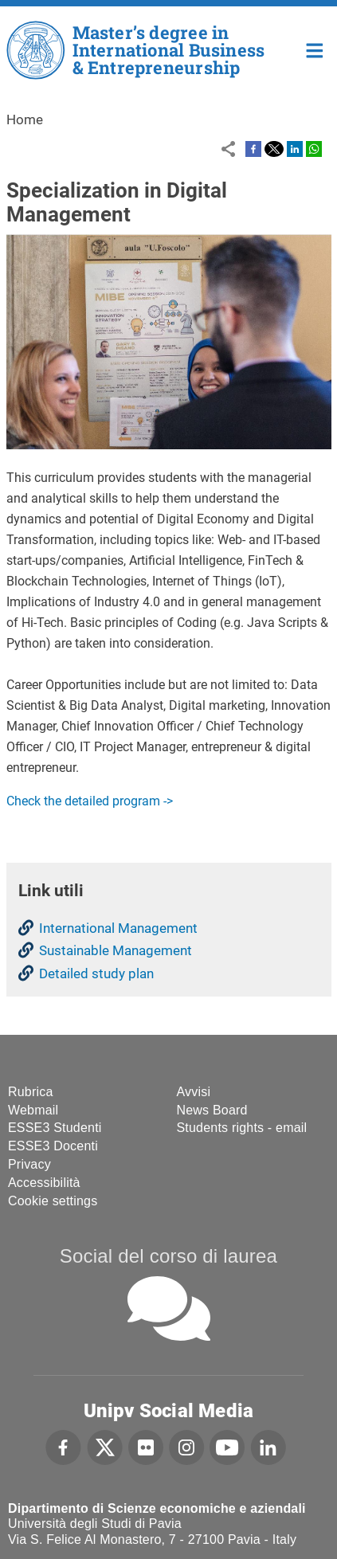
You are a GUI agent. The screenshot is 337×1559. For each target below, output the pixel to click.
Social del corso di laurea (168, 1256)
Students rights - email (242, 1127)
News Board (212, 1110)
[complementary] (300, 1522)
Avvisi (194, 1092)
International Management (118, 928)
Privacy (29, 1164)
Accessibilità (44, 1182)
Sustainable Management (115, 950)
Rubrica (30, 1092)
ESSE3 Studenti (55, 1127)
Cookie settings (52, 1201)
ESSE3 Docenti (53, 1146)
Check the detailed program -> (89, 801)
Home (315, 49)
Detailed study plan (96, 973)
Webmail (33, 1110)
